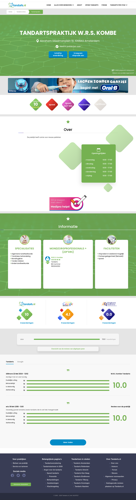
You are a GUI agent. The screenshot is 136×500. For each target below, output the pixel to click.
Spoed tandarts (91, 5)
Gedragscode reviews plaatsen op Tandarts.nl (114, 484)
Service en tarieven (20, 466)
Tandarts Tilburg (81, 480)
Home (49, 5)
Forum (104, 5)
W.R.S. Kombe (57, 257)
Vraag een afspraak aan (78, 54)
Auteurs (114, 466)
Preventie (53, 476)
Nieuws (114, 473)
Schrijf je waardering (58, 54)
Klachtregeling (53, 486)
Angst (79, 5)
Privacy (115, 480)
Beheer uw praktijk (20, 463)
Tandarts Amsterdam (22, 12)
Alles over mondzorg (63, 5)
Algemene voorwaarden (114, 476)
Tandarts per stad (117, 5)
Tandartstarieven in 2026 (52, 466)
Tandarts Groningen (82, 483)
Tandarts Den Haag (81, 473)
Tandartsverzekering (53, 463)
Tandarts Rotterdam (82, 466)
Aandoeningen (53, 483)
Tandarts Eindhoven (82, 476)
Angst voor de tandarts (53, 470)
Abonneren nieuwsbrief (21, 484)
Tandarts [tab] (10, 362)
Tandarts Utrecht (81, 470)
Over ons (114, 463)
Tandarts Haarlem (82, 486)
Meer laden (68, 442)
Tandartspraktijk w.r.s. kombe (37, 12)
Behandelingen (53, 480)
